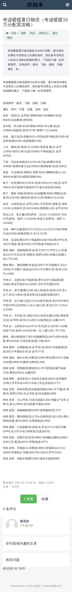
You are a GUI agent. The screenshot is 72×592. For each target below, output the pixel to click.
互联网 (15, 486)
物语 (9, 37)
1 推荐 (28, 499)
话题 (13, 33)
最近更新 (8, 568)
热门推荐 (19, 568)
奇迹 (32, 33)
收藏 (44, 499)
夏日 (55, 33)
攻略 (23, 33)
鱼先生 (24, 521)
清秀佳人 (44, 33)
